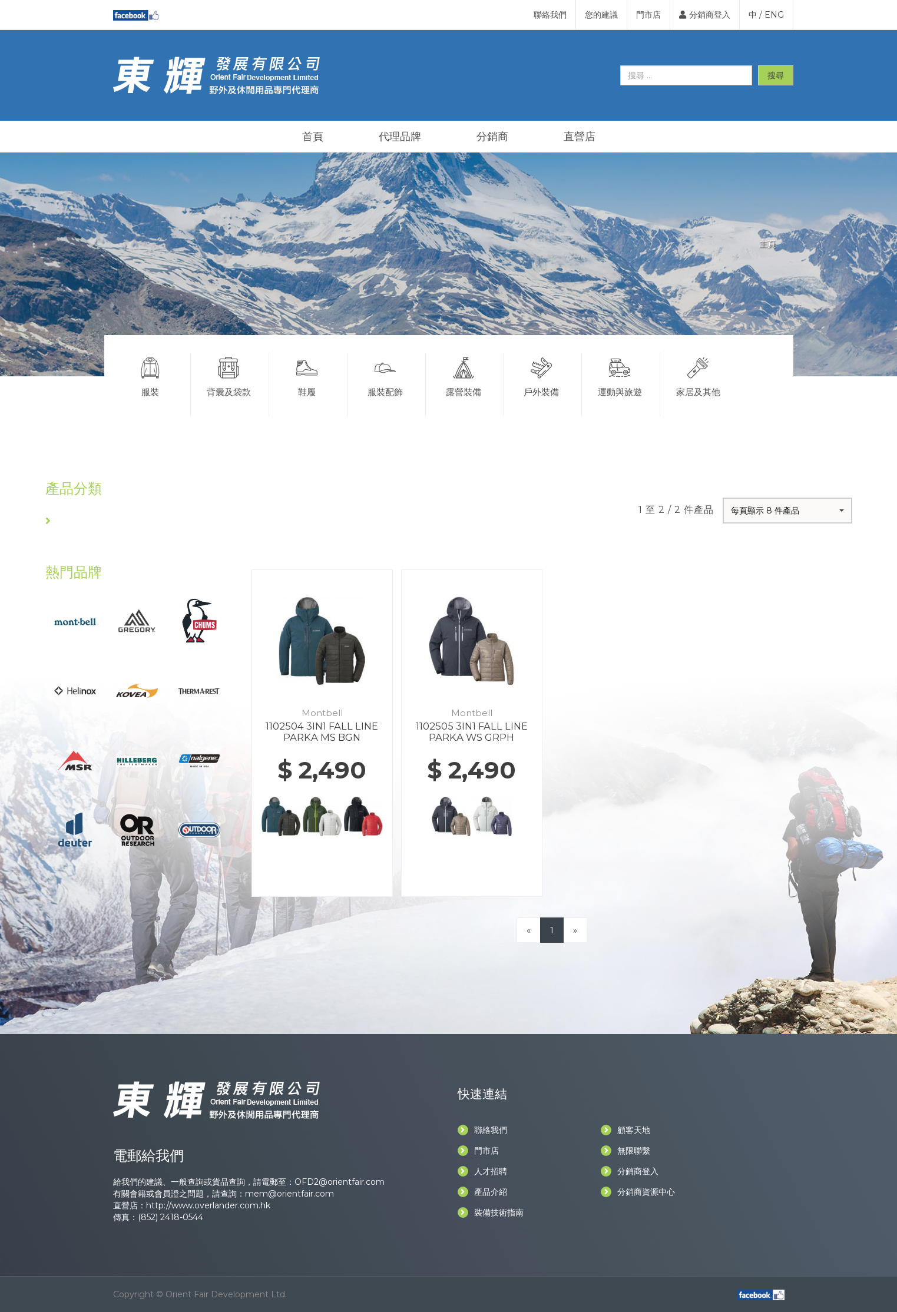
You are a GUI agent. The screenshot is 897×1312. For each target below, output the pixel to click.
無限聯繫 (625, 1150)
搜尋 (775, 75)
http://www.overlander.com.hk (208, 1205)
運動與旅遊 (620, 375)
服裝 (151, 375)
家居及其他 (698, 375)
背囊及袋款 (228, 375)
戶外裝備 (541, 375)
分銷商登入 (704, 14)
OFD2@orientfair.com (339, 1182)
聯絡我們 (550, 14)
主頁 (767, 243)
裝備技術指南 (491, 1212)
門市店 (648, 14)
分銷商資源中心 (638, 1192)
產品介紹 (482, 1192)
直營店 (579, 136)
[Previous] (529, 930)
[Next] (575, 930)
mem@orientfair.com (289, 1193)
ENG (774, 14)
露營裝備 (463, 375)
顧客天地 (625, 1130)
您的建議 (601, 14)
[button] (787, 511)
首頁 (312, 136)
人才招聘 (482, 1171)
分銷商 (492, 136)
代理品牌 (400, 136)
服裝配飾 (385, 375)
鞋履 (307, 375)
